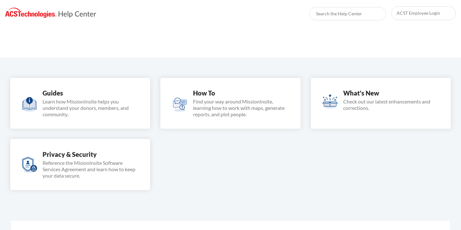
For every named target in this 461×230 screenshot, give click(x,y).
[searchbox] (374, 13)
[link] (50, 13)
